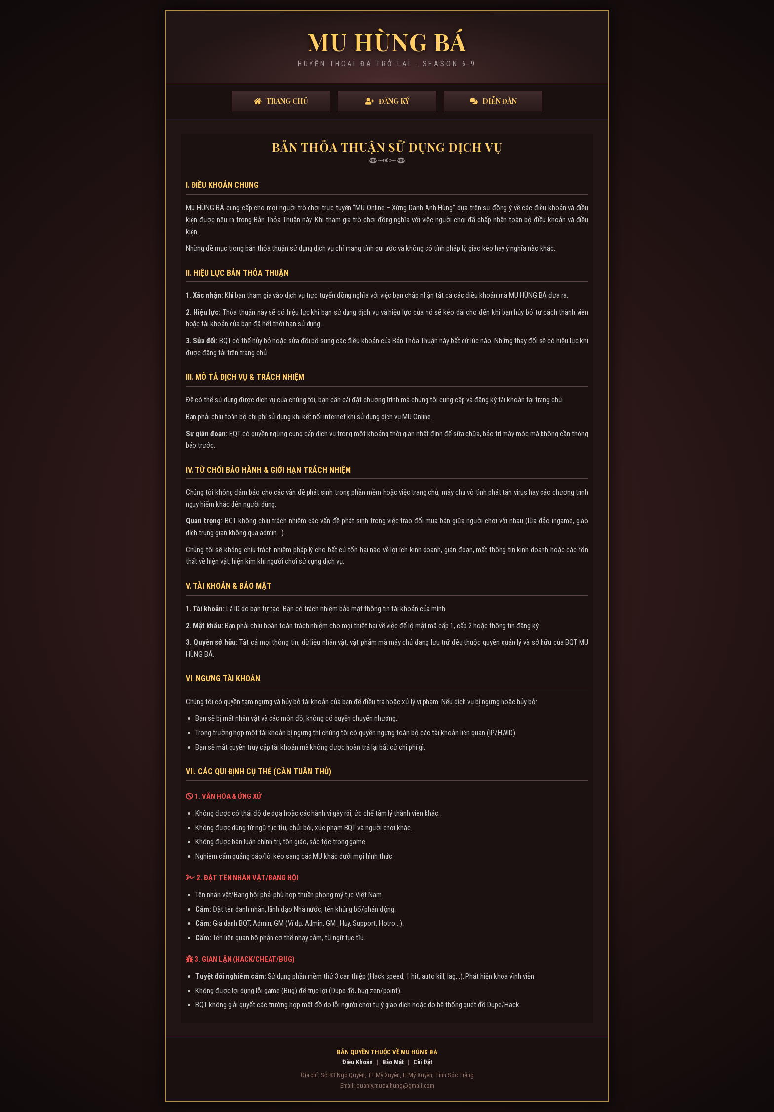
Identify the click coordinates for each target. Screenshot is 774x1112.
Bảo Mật (393, 1062)
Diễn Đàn (493, 101)
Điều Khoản (357, 1062)
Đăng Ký (387, 101)
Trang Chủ (281, 101)
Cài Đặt (422, 1062)
